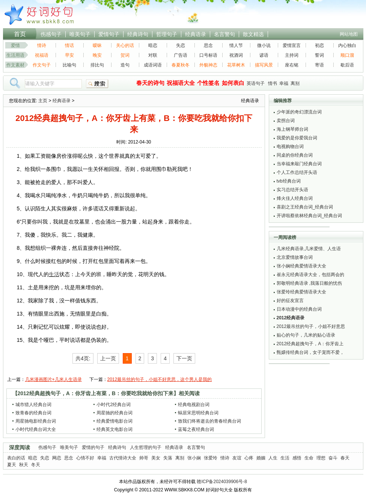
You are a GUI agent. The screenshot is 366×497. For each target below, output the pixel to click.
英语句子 (256, 83)
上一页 (108, 358)
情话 (69, 45)
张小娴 (194, 458)
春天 (344, 458)
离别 (295, 83)
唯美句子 (79, 34)
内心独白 (347, 45)
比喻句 (69, 65)
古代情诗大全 (122, 458)
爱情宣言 (292, 45)
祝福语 (41, 55)
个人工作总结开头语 (297, 172)
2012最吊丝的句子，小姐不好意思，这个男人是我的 (159, 379)
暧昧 (97, 45)
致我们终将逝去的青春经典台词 (209, 421)
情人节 (236, 45)
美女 (155, 458)
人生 (272, 458)
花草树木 (236, 65)
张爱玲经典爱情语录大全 (301, 292)
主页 (42, 100)
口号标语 (208, 55)
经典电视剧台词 (193, 404)
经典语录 (195, 34)
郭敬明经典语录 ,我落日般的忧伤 (309, 283)
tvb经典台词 (289, 181)
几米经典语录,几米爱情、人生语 (309, 248)
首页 (20, 34)
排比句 (97, 65)
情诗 (41, 45)
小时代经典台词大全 (35, 429)
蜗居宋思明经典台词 (198, 412)
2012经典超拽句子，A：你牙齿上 (310, 343)
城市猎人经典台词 (33, 404)
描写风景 (264, 65)
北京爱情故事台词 (295, 257)
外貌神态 (208, 65)
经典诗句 (137, 34)
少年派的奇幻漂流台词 (299, 112)
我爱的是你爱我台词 (297, 137)
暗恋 (152, 45)
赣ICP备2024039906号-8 (222, 481)
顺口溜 (347, 55)
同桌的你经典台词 (295, 155)
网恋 (56, 458)
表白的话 (16, 458)
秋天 (23, 464)
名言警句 (224, 34)
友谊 (236, 458)
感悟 (296, 458)
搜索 (97, 83)
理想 (320, 458)
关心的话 (125, 45)
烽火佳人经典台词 (295, 198)
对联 (152, 55)
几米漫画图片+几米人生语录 (53, 379)
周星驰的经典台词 (114, 412)
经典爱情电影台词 (114, 421)
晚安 (97, 55)
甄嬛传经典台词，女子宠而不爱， (310, 352)
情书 (272, 83)
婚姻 (260, 458)
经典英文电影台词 (114, 429)
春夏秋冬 (181, 65)
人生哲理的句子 (145, 447)
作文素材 (15, 65)
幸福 (283, 83)
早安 (69, 55)
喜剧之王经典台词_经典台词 (305, 207)
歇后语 (347, 65)
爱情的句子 (93, 447)
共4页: (82, 358)
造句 (125, 65)
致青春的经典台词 (33, 412)
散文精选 (253, 34)
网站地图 (349, 34)
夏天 (11, 464)
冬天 (35, 464)
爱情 (15, 45)
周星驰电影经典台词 (35, 421)
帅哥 (143, 458)
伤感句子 (51, 34)
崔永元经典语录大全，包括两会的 (310, 274)
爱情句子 (108, 34)
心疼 (248, 458)
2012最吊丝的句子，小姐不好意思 (311, 326)
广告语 (180, 55)
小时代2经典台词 (113, 404)
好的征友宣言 (290, 300)
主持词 (291, 55)
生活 (284, 458)
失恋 (180, 45)
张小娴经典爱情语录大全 (301, 266)
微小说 (264, 45)
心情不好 (85, 458)
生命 (308, 458)
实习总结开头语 (292, 189)
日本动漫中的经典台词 (299, 309)
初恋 (319, 45)
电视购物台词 (290, 146)
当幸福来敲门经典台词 (299, 163)
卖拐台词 (286, 120)
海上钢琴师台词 (292, 129)
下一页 (184, 358)
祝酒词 (236, 55)
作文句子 (42, 65)
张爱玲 (210, 458)
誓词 (319, 55)
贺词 (125, 55)
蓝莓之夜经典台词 (196, 429)
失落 (167, 458)
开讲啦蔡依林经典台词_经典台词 (309, 215)
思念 (208, 45)
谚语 (263, 55)
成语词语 (153, 65)
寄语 (319, 65)
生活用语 (15, 55)
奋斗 (332, 458)
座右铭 (291, 65)
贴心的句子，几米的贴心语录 (306, 335)
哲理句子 (166, 34)
